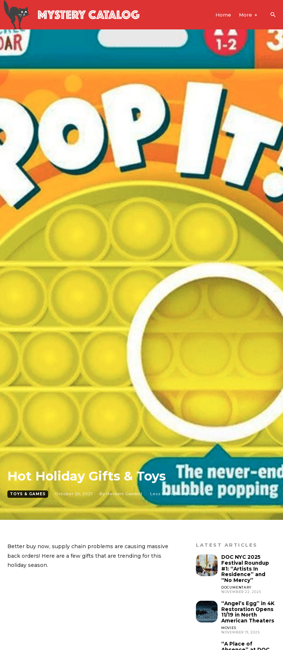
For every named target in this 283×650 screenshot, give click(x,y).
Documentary (236, 586)
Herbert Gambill (124, 493)
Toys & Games (27, 494)
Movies (228, 625)
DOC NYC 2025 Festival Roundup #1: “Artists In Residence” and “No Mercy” (248, 568)
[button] (272, 15)
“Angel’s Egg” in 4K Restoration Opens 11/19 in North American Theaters (247, 610)
